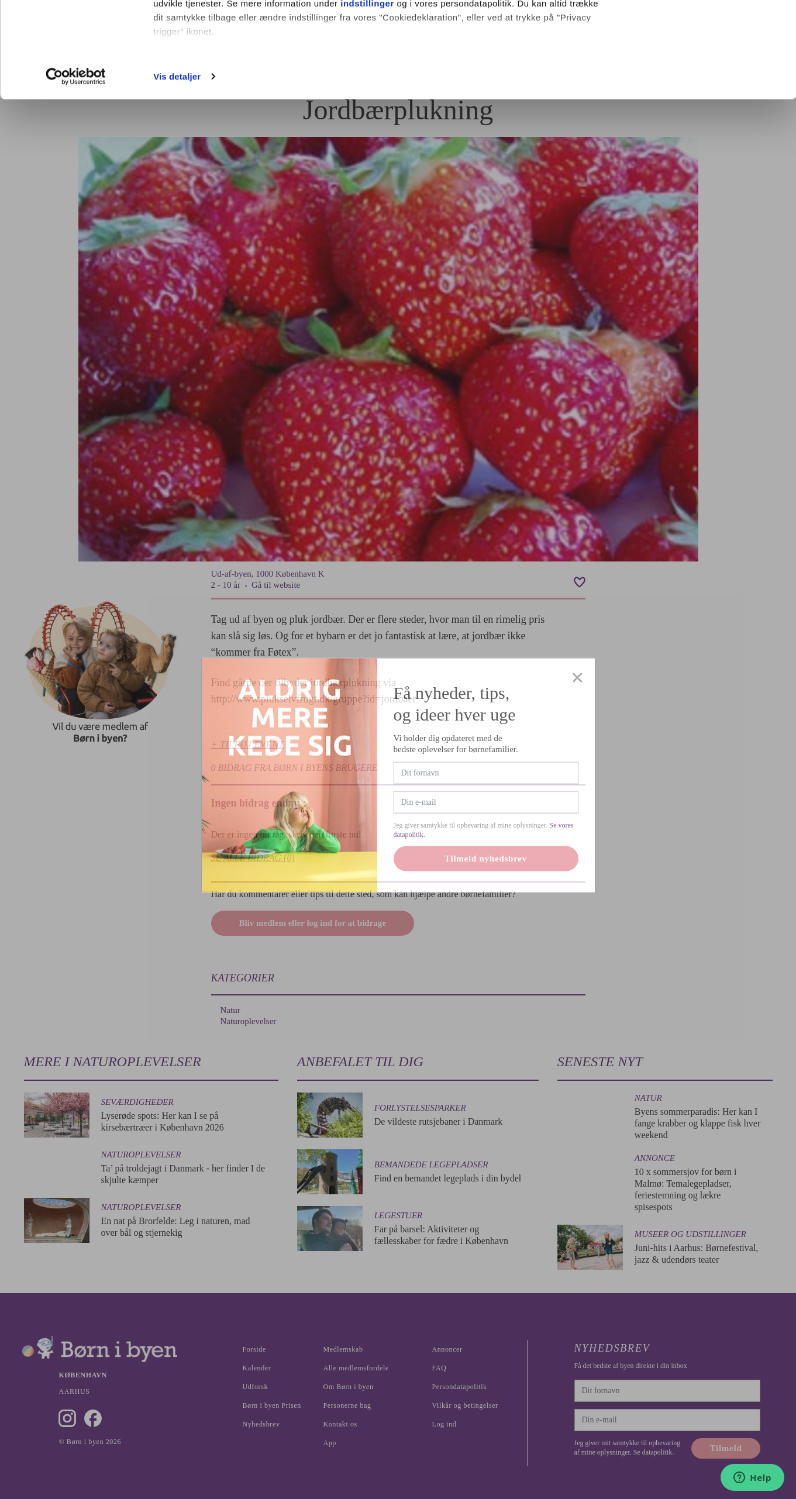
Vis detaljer (177, 172)
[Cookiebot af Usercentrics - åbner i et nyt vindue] (76, 172)
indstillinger (367, 99)
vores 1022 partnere (221, 42)
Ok (698, 31)
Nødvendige (698, 69)
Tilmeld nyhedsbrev (485, 899)
